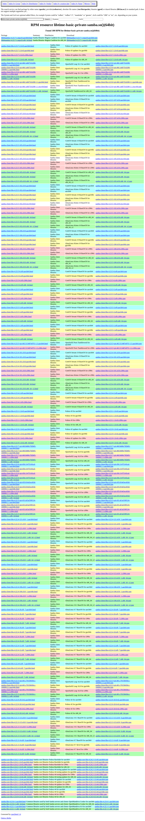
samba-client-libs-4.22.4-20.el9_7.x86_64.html (18, 623)
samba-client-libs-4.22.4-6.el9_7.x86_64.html (18, 677)
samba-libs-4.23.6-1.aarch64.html (13, 802)
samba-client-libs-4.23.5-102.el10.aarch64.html (18, 186)
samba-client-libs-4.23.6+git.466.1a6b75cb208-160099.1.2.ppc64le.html (18, 69)
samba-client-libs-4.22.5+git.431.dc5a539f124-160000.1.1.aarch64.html (18, 501)
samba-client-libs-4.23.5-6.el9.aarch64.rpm (111, 271)
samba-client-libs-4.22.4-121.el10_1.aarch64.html (19, 519)
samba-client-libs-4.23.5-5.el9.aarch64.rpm (111, 289)
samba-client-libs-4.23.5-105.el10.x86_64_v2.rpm (113, 181)
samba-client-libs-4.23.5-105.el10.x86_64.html (18, 172)
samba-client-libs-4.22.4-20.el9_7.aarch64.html (18, 610)
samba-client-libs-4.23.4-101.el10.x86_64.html (18, 380)
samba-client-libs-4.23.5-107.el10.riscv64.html (18, 114)
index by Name (76, 4)
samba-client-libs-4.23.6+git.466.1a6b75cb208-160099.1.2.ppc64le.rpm (112, 69)
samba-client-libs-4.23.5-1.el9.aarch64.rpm (111, 326)
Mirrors (87, 4)
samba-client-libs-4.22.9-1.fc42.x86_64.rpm (111, 443)
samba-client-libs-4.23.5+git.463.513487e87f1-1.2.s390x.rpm (117, 348)
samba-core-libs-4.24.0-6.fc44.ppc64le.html (17, 792)
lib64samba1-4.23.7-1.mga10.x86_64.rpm (82, 40)
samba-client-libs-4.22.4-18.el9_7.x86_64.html (18, 641)
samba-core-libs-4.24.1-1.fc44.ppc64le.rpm (92, 782)
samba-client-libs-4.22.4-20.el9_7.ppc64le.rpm (112, 614)
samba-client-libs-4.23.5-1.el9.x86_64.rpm (111, 339)
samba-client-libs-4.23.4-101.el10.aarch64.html (18, 353)
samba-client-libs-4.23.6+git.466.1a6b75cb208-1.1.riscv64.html (24, 87)
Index (5, 4)
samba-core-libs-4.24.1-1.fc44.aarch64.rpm (92, 779)
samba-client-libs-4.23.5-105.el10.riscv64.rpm (112, 159)
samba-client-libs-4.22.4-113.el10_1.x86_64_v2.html (20, 583)
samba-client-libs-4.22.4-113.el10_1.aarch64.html (19, 564)
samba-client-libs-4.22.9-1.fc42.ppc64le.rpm (111, 434)
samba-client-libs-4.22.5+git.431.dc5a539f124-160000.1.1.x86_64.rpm (112, 515)
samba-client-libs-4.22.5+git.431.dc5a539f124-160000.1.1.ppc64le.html (18, 506)
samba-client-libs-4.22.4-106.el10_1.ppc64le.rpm (113, 592)
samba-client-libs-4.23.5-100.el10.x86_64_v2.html (19, 267)
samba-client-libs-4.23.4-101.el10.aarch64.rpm (112, 353)
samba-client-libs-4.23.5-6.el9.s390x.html (16, 280)
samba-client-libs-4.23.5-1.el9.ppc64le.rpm (111, 330)
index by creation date (61, 4)
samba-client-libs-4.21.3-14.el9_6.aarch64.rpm (112, 740)
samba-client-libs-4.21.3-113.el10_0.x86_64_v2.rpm (114, 736)
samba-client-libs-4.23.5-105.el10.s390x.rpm (111, 163)
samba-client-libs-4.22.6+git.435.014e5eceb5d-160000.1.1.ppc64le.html (18, 488)
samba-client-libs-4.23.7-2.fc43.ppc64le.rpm (111, 51)
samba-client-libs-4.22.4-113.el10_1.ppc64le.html (19, 569)
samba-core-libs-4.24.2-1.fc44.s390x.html (16, 774)
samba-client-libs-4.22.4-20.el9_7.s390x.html (17, 619)
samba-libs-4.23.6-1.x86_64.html (13, 804)
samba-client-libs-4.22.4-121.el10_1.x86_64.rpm (113, 533)
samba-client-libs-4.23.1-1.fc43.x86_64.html (17, 425)
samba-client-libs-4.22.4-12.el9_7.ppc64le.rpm (112, 650)
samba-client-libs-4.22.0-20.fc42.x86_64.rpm (111, 713)
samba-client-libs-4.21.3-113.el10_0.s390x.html (18, 727)
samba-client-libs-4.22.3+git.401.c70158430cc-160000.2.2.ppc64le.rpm (112, 686)
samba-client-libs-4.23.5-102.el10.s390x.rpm (111, 208)
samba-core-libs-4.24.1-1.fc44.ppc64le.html (17, 782)
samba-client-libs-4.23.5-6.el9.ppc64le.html (17, 276)
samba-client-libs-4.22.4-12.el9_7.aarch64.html (18, 646)
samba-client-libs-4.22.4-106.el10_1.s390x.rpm (112, 596)
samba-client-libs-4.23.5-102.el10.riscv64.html (18, 204)
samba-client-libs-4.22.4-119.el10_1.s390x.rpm (112, 551)
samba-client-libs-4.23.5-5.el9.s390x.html (16, 298)
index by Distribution (30, 4)
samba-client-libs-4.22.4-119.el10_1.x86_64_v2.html (20, 560)
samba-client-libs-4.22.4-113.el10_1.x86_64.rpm (113, 578)
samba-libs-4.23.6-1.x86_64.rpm (106, 804)
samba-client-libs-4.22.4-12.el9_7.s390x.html (17, 655)
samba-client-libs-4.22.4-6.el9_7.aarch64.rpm (112, 664)
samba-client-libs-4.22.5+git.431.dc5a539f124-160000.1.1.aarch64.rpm (112, 501)
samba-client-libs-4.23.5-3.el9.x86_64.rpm (111, 321)
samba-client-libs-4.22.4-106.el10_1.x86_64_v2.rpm (114, 605)
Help (93, 4)
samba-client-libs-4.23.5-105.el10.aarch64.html (18, 141)
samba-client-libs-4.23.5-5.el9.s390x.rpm (110, 298)
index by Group (14, 4)
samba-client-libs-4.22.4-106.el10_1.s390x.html (18, 596)
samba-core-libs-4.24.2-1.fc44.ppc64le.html (17, 772)
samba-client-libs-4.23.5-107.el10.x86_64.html (18, 127)
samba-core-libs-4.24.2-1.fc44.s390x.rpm (92, 774)
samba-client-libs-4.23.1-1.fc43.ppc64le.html (17, 416)
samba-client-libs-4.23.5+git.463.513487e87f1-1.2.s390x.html (23, 348)
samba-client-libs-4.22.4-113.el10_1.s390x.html (18, 573)
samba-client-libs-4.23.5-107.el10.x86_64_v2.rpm (113, 136)
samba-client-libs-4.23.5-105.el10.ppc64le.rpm (112, 150)
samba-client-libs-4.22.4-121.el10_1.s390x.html (18, 528)
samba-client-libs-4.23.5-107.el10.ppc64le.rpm (112, 105)
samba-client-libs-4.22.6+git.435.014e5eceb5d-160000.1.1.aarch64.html (18, 483)
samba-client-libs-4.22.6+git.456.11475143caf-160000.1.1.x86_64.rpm (112, 479)
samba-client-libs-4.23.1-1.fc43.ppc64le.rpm (111, 416)
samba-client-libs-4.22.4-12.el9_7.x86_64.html (18, 659)
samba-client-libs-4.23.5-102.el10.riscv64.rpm (112, 204)
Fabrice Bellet (6, 818)
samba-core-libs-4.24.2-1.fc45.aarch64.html (17, 760)
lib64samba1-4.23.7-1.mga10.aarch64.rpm (82, 38)
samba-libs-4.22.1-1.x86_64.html (13, 809)
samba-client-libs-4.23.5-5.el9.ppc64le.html (17, 294)
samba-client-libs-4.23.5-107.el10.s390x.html (17, 118)
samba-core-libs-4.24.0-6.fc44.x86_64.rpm (92, 797)
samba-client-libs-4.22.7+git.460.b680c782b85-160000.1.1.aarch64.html (18, 447)
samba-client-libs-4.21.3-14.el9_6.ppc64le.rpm (112, 745)
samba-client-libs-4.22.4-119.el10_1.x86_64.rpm (113, 555)
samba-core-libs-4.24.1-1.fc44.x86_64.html (17, 787)
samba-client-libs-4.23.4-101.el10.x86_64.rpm (112, 380)
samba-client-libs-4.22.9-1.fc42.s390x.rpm (110, 438)
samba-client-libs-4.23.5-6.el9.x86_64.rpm (111, 285)
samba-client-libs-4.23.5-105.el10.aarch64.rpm (112, 141)
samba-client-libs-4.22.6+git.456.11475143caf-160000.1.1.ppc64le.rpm (112, 470)
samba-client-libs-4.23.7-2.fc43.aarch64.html (17, 46)
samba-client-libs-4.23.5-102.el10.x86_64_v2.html (19, 226)
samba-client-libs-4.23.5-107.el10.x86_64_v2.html (19, 136)
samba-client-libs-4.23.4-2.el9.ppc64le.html (17, 398)
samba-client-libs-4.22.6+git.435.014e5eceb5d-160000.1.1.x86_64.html (18, 497)
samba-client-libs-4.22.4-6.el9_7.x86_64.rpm (111, 677)
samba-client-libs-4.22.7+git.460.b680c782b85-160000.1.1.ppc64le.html (18, 452)
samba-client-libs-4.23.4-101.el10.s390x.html (17, 371)
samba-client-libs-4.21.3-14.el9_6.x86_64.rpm (112, 754)
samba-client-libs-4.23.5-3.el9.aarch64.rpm (111, 307)
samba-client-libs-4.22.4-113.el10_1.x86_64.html (19, 578)
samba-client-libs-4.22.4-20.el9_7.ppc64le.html (18, 614)
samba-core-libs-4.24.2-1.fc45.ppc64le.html (17, 762)
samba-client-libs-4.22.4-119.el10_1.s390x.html (18, 551)
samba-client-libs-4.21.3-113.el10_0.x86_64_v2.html (20, 736)
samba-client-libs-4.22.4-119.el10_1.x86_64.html (19, 555)
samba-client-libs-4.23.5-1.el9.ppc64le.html (17, 330)
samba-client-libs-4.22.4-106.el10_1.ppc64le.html (19, 592)
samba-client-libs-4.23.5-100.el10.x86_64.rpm (112, 258)
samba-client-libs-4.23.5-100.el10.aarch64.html (18, 231)
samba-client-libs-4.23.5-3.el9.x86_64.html (17, 321)
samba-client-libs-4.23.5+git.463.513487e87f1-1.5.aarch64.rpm (118, 344)
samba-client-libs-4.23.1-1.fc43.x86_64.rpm (111, 425)
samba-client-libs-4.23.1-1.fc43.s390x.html (17, 420)
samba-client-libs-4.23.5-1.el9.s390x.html (16, 335)
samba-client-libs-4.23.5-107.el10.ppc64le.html (18, 105)
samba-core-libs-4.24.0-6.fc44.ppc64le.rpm (92, 792)
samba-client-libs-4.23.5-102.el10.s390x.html (17, 208)
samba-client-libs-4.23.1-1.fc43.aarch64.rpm (111, 411)
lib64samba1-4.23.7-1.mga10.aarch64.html (17, 38)
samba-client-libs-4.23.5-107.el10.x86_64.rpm (112, 127)
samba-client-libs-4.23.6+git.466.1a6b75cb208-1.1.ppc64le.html (24, 82)
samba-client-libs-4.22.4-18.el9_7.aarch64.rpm (112, 628)
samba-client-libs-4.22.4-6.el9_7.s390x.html (17, 673)
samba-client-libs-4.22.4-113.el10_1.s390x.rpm (112, 573)
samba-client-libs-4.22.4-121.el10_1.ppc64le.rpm (113, 524)
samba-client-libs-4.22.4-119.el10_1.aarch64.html (19, 542)
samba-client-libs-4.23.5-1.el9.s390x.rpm (110, 335)
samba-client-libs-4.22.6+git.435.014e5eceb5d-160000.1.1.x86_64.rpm (112, 497)
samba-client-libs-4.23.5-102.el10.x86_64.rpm (112, 217)
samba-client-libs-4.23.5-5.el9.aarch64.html (17, 289)
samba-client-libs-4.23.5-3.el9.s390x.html (16, 317)
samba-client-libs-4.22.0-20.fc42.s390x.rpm (111, 709)
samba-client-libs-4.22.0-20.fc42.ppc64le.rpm (112, 704)
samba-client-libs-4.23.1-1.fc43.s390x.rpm (110, 420)
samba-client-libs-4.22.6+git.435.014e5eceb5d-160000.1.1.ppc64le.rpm (112, 488)
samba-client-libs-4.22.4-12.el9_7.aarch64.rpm (112, 646)
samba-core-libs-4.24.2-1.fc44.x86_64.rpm (92, 777)
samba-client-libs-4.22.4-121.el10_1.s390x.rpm (112, 528)
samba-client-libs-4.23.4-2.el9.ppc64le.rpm (111, 398)
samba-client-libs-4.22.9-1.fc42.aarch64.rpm (111, 429)
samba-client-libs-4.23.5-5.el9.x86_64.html (17, 303)
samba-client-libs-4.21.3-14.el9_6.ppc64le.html (18, 745)
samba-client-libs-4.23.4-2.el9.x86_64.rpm (111, 407)
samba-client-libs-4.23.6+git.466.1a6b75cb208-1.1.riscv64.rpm (118, 87)
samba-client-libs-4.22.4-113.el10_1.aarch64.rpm (113, 564)
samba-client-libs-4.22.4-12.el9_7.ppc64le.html (18, 650)
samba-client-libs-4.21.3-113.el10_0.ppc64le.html (19, 722)
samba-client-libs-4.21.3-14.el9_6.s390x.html (17, 749)
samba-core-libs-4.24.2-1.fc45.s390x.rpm (92, 765)
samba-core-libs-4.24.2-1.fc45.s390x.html (16, 765)
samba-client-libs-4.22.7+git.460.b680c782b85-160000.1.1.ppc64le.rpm (112, 452)
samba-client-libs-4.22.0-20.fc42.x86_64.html (18, 713)
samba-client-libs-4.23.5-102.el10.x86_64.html (18, 217)
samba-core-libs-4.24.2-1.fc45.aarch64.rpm (92, 760)
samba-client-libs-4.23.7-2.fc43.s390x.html (17, 55)
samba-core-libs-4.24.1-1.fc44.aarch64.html (17, 779)
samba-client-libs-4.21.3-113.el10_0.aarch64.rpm (113, 718)
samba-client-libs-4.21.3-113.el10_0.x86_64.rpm (113, 731)
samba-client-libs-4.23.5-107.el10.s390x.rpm (111, 118)
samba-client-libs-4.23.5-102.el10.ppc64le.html (18, 195)
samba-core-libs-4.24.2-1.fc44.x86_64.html (17, 777)
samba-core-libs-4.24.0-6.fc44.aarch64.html (17, 789)
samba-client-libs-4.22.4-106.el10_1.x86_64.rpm (113, 601)
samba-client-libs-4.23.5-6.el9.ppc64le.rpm (111, 276)
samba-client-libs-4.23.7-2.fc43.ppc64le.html (17, 51)
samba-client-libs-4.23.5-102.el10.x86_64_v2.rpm (113, 226)
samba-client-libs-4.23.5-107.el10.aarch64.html (18, 96)
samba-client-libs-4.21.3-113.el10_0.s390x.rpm (112, 727)
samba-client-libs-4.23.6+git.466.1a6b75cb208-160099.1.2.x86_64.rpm (112, 78)
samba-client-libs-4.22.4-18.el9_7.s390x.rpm (111, 637)
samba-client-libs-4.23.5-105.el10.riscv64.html (18, 159)
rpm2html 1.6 (16, 814)
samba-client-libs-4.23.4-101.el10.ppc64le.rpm (112, 362)
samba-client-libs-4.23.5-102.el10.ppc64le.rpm (112, 195)
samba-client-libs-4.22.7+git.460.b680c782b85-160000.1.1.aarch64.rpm (112, 447)
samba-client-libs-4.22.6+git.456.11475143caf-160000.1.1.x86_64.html (18, 479)
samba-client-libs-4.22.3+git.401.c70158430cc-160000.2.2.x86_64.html (18, 695)
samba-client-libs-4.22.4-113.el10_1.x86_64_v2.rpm (114, 583)
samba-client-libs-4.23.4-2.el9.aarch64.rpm (111, 393)
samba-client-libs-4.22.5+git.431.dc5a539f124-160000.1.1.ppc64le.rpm (112, 506)
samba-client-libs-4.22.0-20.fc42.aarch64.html (18, 700)
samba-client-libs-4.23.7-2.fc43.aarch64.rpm (111, 46)
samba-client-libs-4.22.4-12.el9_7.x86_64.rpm (112, 659)
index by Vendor (45, 4)
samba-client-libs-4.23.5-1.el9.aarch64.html (17, 326)
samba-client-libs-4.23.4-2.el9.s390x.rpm (110, 402)
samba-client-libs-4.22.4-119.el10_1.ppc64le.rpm (113, 546)
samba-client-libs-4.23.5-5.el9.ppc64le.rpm (111, 294)
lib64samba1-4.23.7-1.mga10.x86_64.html (16, 40)
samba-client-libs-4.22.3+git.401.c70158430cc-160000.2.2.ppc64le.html (18, 686)
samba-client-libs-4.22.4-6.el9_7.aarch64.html (18, 664)
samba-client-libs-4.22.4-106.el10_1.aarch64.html (19, 587)
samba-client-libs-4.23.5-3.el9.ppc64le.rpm (111, 312)
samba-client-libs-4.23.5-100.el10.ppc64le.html (18, 240)
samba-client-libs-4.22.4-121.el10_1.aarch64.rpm (113, 519)
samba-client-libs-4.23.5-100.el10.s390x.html (17, 249)
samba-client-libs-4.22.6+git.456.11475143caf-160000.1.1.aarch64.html (18, 465)
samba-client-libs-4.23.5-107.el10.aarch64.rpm (112, 96)
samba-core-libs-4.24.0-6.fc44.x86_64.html (17, 797)
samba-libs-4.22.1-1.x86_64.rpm (106, 809)
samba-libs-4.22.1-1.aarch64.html (13, 806)
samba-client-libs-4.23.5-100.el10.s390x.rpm (111, 249)
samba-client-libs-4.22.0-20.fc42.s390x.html (17, 709)
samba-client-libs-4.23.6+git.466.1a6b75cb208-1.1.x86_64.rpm (118, 91)
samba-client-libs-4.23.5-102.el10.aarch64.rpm (112, 186)
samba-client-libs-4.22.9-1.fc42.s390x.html (17, 438)
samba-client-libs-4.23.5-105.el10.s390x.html (17, 163)
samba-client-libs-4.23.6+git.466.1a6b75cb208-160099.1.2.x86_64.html (18, 78)
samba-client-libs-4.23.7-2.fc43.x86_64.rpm (111, 60)
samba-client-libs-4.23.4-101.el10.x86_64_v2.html (19, 389)
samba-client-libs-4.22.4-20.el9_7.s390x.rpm (111, 619)
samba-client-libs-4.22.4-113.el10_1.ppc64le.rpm (113, 569)
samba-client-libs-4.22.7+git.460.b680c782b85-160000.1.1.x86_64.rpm (112, 461)
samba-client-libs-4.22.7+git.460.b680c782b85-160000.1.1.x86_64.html (18, 461)
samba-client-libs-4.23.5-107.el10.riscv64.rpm (112, 114)
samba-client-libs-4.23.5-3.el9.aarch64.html (17, 307)
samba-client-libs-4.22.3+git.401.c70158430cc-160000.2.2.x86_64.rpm (112, 695)
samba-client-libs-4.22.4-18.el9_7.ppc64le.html (18, 632)
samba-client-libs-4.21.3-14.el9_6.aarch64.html (18, 740)
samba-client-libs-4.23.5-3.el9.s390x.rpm (110, 317)
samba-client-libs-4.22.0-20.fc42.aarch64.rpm (112, 700)
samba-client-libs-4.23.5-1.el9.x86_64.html (17, 339)
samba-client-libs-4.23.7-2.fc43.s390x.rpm (110, 55)
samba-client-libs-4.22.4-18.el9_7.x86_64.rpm (112, 641)
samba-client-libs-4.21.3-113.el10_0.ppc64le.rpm (113, 722)
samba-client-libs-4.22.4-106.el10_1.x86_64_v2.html (20, 605)
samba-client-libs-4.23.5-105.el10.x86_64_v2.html (19, 181)
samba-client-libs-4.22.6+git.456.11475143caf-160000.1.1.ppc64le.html (18, 470)
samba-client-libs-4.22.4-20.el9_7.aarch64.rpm (112, 610)
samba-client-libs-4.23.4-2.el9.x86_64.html (17, 407)
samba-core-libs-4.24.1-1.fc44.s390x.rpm (92, 784)
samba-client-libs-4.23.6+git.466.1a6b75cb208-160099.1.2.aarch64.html (18, 64)
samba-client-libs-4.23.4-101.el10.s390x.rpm (111, 371)
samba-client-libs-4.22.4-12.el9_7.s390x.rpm (111, 655)
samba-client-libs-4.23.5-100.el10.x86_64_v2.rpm (113, 267)
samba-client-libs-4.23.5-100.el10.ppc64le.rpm (112, 240)
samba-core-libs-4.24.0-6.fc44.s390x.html (16, 794)
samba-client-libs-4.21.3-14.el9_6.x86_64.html (18, 754)
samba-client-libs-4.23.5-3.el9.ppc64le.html (17, 312)
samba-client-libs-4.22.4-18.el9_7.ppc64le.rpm (112, 632)
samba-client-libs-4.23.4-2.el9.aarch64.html (17, 393)
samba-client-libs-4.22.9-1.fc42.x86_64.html (17, 443)
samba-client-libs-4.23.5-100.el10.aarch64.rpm (112, 231)
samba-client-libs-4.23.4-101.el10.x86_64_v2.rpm (113, 389)
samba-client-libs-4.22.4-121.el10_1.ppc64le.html (19, 524)
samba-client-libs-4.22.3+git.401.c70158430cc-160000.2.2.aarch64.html (18, 682)
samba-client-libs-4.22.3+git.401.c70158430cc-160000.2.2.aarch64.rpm (112, 682)
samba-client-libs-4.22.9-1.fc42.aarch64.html (17, 429)
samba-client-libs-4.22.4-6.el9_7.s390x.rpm (111, 673)
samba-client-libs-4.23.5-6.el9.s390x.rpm (110, 280)
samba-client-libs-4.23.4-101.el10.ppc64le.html (18, 362)
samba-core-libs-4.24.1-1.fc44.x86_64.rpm (92, 787)
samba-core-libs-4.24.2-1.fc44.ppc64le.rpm (92, 772)
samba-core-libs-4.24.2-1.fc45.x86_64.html (17, 767)
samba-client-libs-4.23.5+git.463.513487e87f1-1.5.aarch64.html (24, 344)
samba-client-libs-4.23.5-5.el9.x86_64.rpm (111, 303)
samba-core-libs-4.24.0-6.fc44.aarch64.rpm (92, 789)
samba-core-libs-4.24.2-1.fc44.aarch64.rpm (92, 770)
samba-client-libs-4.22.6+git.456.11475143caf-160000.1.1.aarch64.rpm (112, 465)
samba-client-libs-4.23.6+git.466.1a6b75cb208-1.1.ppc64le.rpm (118, 82)
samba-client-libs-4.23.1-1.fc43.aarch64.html (17, 411)
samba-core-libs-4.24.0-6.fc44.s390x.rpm (92, 794)
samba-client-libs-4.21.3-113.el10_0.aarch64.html (19, 718)
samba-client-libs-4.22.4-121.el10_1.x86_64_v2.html (20, 537)
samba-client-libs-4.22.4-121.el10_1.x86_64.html (19, 533)
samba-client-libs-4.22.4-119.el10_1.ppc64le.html (19, 546)
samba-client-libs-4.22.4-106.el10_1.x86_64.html (19, 601)
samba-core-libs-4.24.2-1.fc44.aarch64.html (17, 770)
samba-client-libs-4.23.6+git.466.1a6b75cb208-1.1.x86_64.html (24, 91)
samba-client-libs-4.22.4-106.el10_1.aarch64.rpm (113, 587)
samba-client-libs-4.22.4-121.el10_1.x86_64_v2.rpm (114, 537)
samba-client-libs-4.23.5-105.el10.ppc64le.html (18, 150)
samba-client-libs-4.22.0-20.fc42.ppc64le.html (18, 704)
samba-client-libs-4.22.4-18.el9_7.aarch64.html (18, 628)
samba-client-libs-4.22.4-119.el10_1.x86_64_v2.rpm (114, 560)
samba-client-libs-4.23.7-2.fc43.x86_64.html (17, 60)
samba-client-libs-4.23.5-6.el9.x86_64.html (17, 285)
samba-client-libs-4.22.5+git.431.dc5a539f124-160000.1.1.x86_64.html (18, 515)
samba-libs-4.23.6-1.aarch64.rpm (107, 802)
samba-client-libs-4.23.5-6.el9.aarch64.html (17, 271)
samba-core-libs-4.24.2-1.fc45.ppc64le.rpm (92, 762)
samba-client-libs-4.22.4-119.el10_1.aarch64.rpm (113, 542)
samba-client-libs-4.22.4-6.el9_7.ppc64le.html (18, 668)
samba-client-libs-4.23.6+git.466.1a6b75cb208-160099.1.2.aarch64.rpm (112, 64)
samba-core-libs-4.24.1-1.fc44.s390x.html (16, 784)
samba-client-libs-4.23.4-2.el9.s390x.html (16, 402)
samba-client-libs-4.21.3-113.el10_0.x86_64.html (19, 731)
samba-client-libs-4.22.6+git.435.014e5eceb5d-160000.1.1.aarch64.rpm (112, 483)
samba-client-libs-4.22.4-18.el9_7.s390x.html (17, 637)
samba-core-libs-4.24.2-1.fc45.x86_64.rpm (92, 767)
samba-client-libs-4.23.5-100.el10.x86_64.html (18, 258)
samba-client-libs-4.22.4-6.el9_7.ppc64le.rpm (112, 668)
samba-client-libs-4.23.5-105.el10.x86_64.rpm (112, 172)
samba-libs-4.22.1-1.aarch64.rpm (107, 806)
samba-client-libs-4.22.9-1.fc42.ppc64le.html (17, 434)
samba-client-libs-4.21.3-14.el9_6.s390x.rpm (111, 749)
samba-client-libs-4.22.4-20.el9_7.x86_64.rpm (112, 623)
